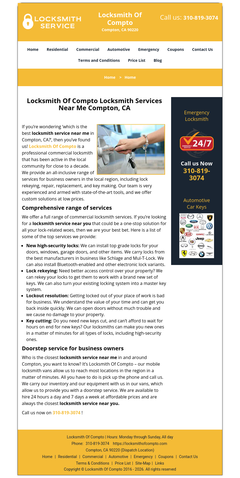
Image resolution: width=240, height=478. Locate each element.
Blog (158, 60)
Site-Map (142, 463)
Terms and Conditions (99, 60)
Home (32, 49)
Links (159, 463)
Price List (136, 60)
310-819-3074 (200, 17)
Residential (57, 49)
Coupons (175, 49)
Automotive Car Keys (196, 203)
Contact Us (202, 49)
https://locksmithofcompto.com (140, 443)
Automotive (118, 49)
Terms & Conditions (92, 463)
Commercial (87, 49)
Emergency (148, 49)
